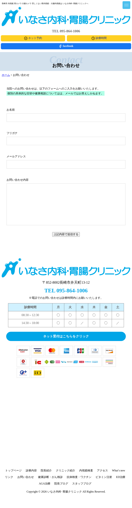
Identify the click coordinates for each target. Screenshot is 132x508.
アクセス (102, 470)
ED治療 (120, 477)
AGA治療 (44, 483)
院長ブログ (61, 483)
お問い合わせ (25, 477)
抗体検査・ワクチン (79, 477)
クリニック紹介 (65, 470)
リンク (9, 477)
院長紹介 (46, 470)
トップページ (13, 470)
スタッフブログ (81, 483)
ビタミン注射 (104, 477)
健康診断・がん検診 (50, 477)
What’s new (118, 470)
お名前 (11, 109)
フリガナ (12, 133)
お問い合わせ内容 (18, 179)
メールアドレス (16, 156)
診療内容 (31, 470)
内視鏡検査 (86, 470)
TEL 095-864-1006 (66, 290)
